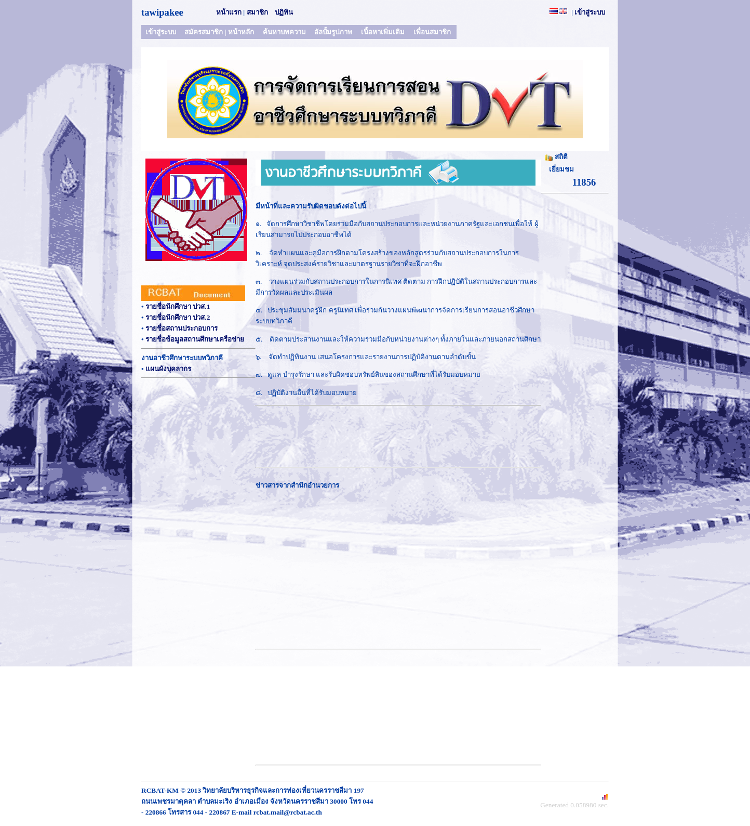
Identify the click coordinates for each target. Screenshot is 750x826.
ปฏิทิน (284, 12)
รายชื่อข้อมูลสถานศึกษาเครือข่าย (194, 339)
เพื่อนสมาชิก (432, 32)
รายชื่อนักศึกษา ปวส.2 (177, 317)
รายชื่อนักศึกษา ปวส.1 (177, 306)
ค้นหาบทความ (284, 32)
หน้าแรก (229, 12)
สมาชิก (257, 12)
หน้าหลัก (241, 32)
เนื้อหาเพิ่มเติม (383, 32)
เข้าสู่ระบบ (589, 12)
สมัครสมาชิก (203, 32)
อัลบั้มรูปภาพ (333, 32)
